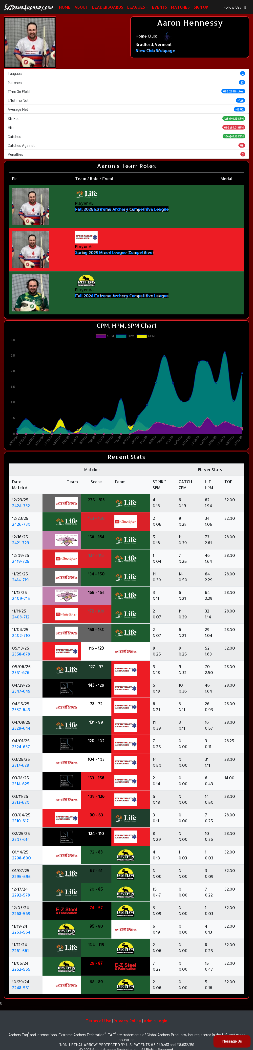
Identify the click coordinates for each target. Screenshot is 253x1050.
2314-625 (20, 783)
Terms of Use (98, 1020)
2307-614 (21, 839)
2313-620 (20, 802)
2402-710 (21, 635)
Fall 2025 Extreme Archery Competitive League (122, 209)
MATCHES (180, 7)
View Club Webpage (155, 50)
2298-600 (21, 857)
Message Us (232, 1041)
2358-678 (21, 653)
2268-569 (21, 913)
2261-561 (20, 950)
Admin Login (155, 1020)
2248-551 (20, 987)
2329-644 (21, 728)
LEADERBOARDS (107, 7)
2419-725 (20, 561)
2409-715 (21, 598)
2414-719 (20, 579)
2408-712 (20, 616)
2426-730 (21, 524)
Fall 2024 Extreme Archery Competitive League (122, 295)
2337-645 (21, 709)
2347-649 (21, 691)
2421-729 (20, 542)
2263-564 (21, 932)
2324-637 (21, 746)
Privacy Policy (127, 1020)
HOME (64, 7)
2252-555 (21, 969)
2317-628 (20, 765)
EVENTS (159, 7)
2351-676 (20, 672)
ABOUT (81, 7)
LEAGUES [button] (136, 7)
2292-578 (21, 894)
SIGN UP (201, 7)
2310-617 (20, 820)
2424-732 (21, 505)
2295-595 (21, 876)
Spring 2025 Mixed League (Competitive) (114, 252)
